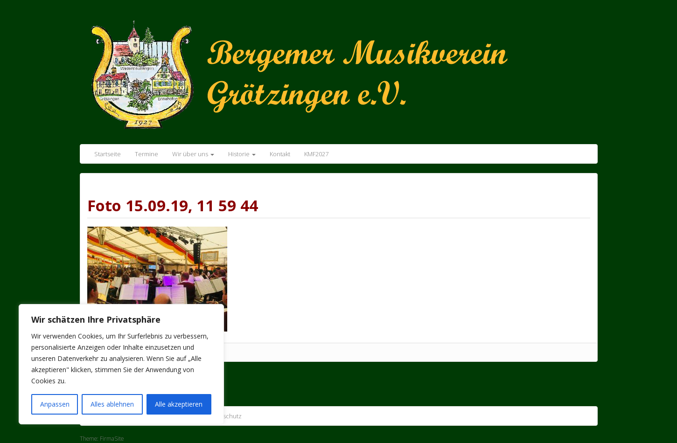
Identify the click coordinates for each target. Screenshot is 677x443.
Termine (146, 154)
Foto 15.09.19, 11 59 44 (172, 205)
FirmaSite (112, 439)
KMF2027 (316, 154)
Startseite (107, 154)
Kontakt (280, 154)
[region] (121, 364)
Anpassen (55, 404)
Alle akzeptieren (178, 404)
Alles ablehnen (112, 404)
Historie (242, 154)
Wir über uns (193, 154)
